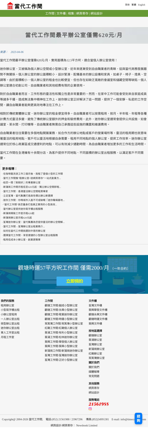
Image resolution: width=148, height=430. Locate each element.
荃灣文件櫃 (95, 305)
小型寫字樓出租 (10, 309)
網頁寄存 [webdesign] (67, 425)
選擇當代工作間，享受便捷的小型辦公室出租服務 (30, 235)
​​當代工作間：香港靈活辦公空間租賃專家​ (25, 191)
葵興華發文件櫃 (98, 309)
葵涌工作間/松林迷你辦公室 (61, 337)
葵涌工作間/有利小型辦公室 (61, 332)
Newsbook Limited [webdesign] (86, 425)
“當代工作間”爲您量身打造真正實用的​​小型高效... (30, 204)
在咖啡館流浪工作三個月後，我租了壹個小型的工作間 (33, 173)
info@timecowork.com (133, 419)
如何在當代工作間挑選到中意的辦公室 (24, 231)
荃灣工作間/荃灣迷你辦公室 (61, 355)
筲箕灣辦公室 (97, 358)
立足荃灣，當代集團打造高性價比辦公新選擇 (28, 195)
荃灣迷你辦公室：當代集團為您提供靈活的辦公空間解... (34, 222)
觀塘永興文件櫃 (98, 314)
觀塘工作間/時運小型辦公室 (61, 319)
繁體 (134, 4)
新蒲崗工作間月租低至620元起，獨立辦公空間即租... (32, 187)
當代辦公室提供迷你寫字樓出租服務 (23, 209)
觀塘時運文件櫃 (98, 319)
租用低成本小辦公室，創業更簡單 (21, 239)
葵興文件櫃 (95, 323)
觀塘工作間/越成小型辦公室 (61, 305)
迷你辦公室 (41, 113)
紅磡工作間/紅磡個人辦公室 (61, 328)
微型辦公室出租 (10, 323)
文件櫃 (61, 13)
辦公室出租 (102, 152)
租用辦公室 (7, 305)
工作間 (49, 13)
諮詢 (138, 419)
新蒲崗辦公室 (97, 349)
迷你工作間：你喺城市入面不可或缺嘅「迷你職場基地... (34, 200)
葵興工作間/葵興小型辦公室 (61, 346)
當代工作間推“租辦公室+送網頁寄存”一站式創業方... (32, 178)
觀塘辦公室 (95, 335)
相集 (71, 13)
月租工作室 (7, 337)
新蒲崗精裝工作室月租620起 (18, 213)
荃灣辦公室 (95, 344)
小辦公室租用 (9, 314)
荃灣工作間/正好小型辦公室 (61, 359)
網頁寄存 (82, 13)
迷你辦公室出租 (10, 328)
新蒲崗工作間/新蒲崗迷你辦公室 (64, 350)
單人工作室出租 (10, 332)
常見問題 (94, 376)
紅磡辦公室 (95, 353)
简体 (127, 4)
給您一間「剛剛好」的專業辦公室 (21, 182)
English (141, 4)
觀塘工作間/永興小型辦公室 (61, 309)
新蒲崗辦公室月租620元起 (17, 217)
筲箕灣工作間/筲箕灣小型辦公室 (64, 323)
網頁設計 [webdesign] (56, 425)
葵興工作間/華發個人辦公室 (61, 341)
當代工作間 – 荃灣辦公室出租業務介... (24, 226)
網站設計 (97, 13)
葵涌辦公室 (95, 339)
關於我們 (94, 367)
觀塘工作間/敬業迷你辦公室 (61, 314)
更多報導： (9, 168)
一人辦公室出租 (10, 319)
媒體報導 (94, 371)
